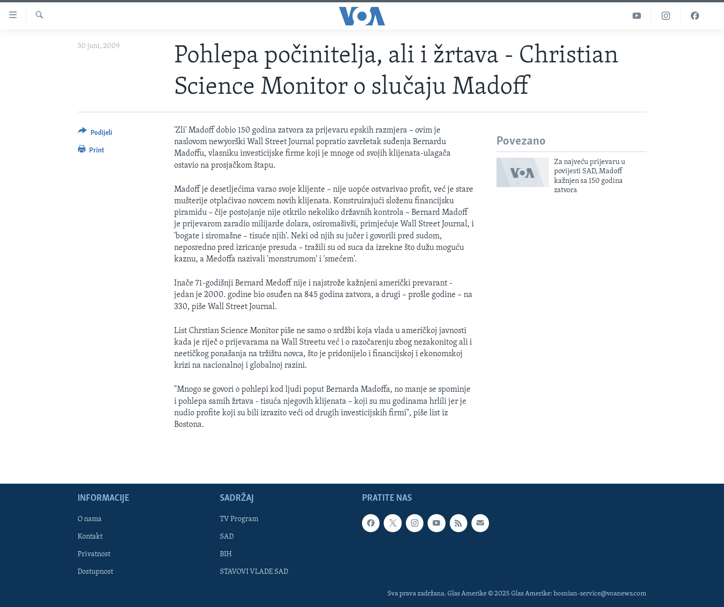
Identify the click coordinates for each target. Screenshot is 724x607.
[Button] (95, 134)
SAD (227, 537)
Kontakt (90, 537)
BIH (226, 554)
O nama (90, 519)
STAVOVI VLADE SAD (254, 572)
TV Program (239, 519)
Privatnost (94, 554)
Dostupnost (95, 572)
